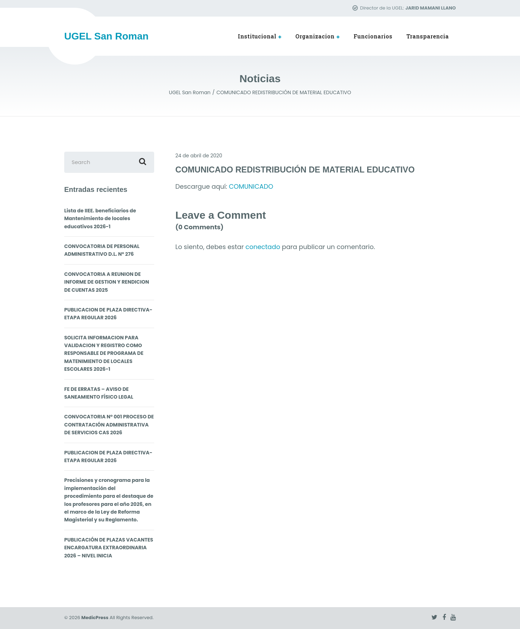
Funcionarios (372, 36)
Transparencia (427, 36)
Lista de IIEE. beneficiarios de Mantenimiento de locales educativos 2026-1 (100, 218)
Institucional (257, 36)
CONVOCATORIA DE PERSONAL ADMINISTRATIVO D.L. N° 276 (102, 250)
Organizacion (314, 36)
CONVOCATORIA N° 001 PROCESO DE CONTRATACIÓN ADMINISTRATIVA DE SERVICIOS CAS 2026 (109, 424)
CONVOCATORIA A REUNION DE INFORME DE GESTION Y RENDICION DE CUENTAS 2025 (106, 282)
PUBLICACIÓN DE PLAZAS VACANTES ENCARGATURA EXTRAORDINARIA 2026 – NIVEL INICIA (108, 547)
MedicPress (95, 617)
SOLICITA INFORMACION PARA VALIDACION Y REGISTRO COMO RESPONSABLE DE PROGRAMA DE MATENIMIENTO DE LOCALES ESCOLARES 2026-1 (104, 353)
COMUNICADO (251, 186)
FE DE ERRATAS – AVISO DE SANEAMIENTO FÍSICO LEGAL (98, 393)
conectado (263, 246)
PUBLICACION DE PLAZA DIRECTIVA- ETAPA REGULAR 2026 (108, 313)
